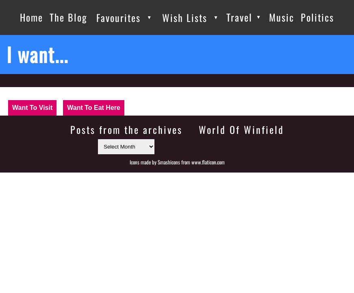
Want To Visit (32, 107)
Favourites (118, 17)
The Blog (68, 17)
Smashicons (169, 162)
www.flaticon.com (208, 162)
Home (31, 17)
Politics (317, 17)
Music (281, 17)
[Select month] (126, 146)
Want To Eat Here (93, 107)
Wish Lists (184, 17)
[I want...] (177, 54)
